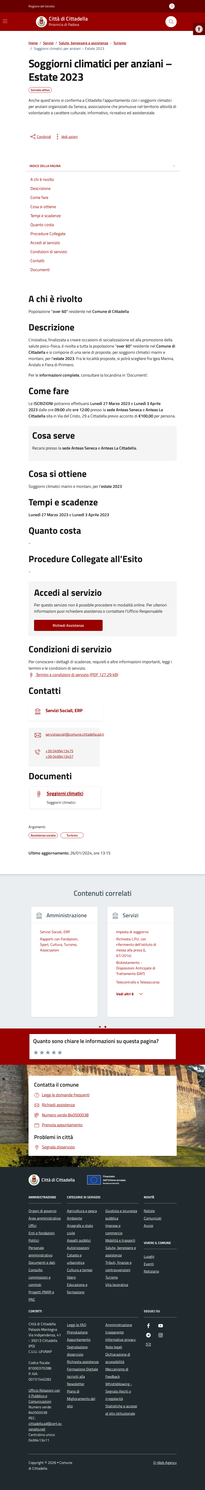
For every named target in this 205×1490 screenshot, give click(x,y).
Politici (34, 1240)
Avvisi (148, 1225)
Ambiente (74, 1218)
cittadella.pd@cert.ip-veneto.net (45, 1426)
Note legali (113, 1347)
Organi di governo (42, 1211)
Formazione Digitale (82, 1369)
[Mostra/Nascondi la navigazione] (5, 21)
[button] (199, 29)
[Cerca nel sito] (170, 21)
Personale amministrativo (40, 1251)
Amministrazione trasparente (118, 1328)
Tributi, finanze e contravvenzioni (118, 1266)
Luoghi (149, 1256)
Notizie (149, 1211)
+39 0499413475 (59, 751)
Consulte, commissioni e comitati (40, 1277)
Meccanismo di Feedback (116, 1372)
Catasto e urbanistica (75, 1258)
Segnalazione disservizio (77, 1350)
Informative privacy (120, 1339)
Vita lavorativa (116, 1284)
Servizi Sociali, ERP (64, 711)
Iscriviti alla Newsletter (76, 1380)
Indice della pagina (102, 165)
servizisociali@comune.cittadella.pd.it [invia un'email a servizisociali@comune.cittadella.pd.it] (75, 734)
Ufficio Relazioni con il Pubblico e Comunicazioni (44, 1396)
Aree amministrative (45, 1218)
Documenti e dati (42, 1262)
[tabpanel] (65, 964)
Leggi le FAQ (76, 1325)
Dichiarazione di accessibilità (117, 1358)
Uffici (33, 1225)
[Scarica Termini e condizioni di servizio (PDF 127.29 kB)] (73, 675)
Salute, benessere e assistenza (120, 1251)
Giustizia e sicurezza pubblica (121, 1214)
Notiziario (151, 1271)
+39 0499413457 (59, 756)
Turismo (111, 1277)
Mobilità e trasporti (120, 1240)
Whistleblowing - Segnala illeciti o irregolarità (118, 1391)
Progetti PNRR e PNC (41, 1295)
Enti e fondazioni (42, 1233)
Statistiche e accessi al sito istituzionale (121, 1409)
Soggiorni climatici (65, 793)
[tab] (100, 1027)
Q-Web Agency (165, 1462)
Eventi (149, 1264)
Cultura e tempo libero (79, 1273)
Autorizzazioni (78, 1247)
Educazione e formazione (77, 1288)
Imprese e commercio (113, 1229)
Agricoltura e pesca (82, 1211)
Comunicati (153, 1218)
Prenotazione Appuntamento (78, 1335)
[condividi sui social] (40, 136)
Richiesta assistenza (83, 1361)
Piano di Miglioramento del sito (81, 1398)
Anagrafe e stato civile (80, 1229)
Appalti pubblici (79, 1240)
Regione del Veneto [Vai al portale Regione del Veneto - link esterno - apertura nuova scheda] (42, 6)
